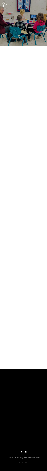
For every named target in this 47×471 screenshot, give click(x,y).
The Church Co (23, 463)
